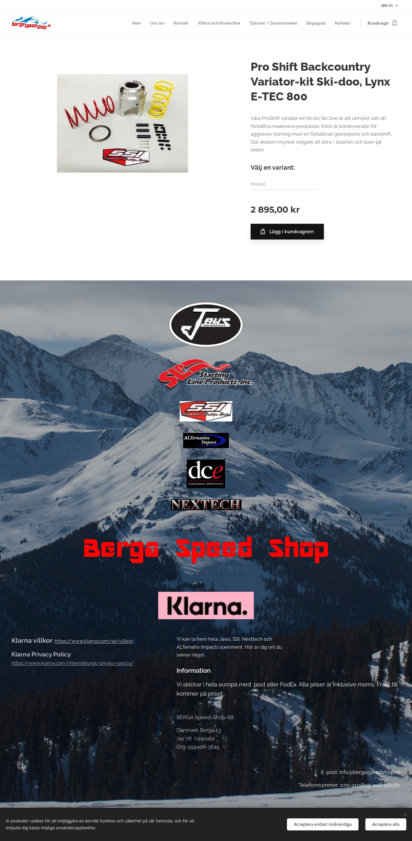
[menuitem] (126, 23)
